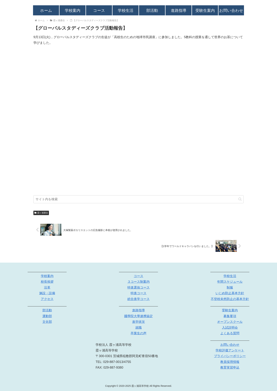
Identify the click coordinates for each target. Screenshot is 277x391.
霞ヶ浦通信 (41, 213)
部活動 (47, 310)
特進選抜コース (138, 287)
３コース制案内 (138, 282)
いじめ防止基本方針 (230, 293)
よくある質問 (229, 333)
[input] (138, 199)
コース (138, 276)
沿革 (47, 287)
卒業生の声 (138, 333)
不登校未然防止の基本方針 (230, 299)
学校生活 (229, 276)
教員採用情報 (229, 362)
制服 (230, 287)
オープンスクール (230, 322)
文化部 (47, 322)
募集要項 (229, 316)
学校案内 (47, 276)
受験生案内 (230, 310)
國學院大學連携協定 (138, 316)
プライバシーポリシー (230, 356)
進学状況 (138, 322)
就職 (138, 327)
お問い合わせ (229, 344)
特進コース (138, 293)
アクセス (47, 299)
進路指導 (138, 310)
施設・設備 (47, 293)
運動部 (47, 316)
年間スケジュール (230, 282)
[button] (240, 199)
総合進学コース (138, 299)
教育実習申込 (229, 367)
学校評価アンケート (230, 350)
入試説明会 (230, 327)
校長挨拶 (47, 282)
